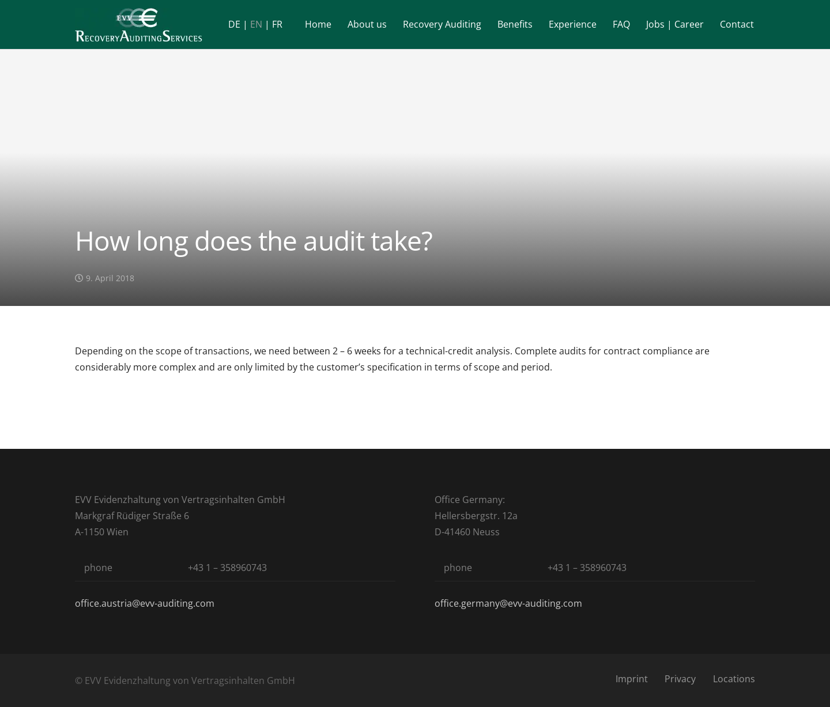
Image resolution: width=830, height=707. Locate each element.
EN (256, 24)
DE (234, 24)
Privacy (680, 678)
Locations (734, 678)
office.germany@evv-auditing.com (508, 603)
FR (277, 24)
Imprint (632, 678)
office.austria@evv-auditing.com (144, 603)
